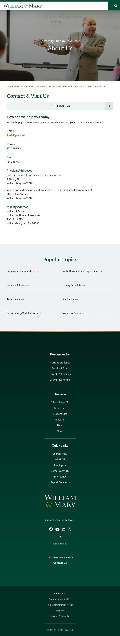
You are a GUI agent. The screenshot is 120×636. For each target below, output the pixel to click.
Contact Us (60, 562)
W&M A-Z (60, 459)
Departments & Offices (20, 86)
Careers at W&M (60, 471)
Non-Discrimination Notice (60, 605)
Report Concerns (60, 482)
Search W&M (60, 453)
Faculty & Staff (60, 368)
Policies (60, 610)
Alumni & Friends (60, 379)
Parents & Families (60, 374)
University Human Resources (60, 41)
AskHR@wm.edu (16, 135)
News (60, 431)
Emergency (60, 476)
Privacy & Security (60, 616)
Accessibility (60, 593)
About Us (60, 48)
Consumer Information (60, 599)
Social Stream (60, 543)
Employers (60, 465)
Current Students (60, 362)
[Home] (22, 6)
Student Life (60, 414)
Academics (60, 408)
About (60, 425)
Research (60, 419)
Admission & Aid (60, 402)
